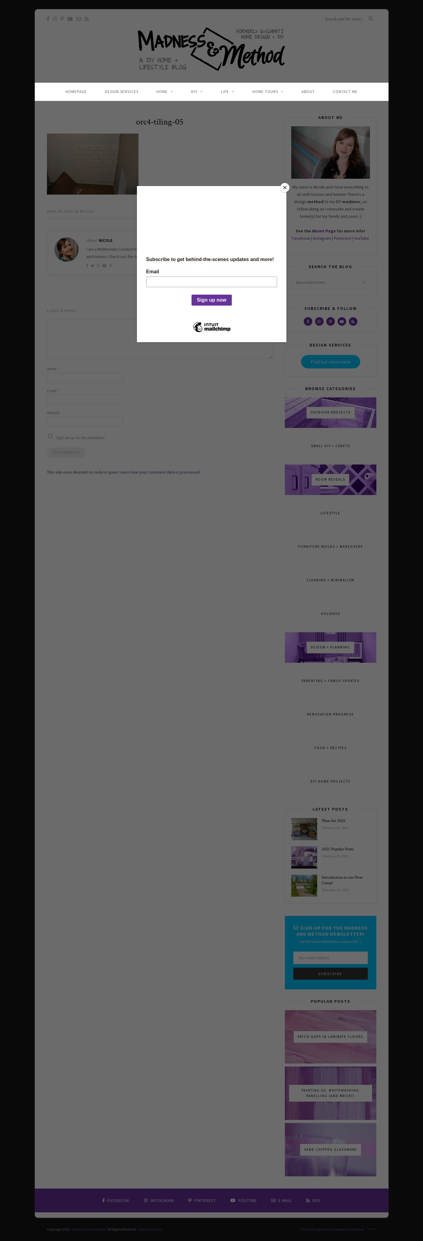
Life (225, 91)
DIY (194, 91)
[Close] (284, 187)
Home (162, 91)
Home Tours (265, 91)
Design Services (121, 91)
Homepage (76, 91)
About (308, 91)
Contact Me (345, 91)
